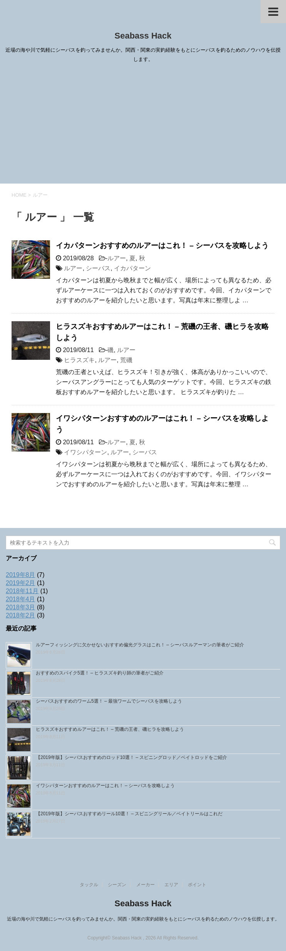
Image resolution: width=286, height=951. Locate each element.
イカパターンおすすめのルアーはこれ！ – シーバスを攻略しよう (162, 245)
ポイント (197, 884)
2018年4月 (20, 599)
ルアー (116, 258)
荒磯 (126, 360)
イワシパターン (85, 452)
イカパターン (132, 268)
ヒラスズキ (79, 360)
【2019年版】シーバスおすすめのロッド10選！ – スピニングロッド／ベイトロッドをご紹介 (131, 757)
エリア (171, 884)
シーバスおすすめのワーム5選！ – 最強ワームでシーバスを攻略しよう (109, 701)
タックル (89, 884)
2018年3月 (20, 607)
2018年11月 (22, 591)
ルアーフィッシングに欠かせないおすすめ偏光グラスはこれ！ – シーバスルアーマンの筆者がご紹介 (140, 644)
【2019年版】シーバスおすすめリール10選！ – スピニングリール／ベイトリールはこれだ (129, 813)
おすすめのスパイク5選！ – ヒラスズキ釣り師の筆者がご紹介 (100, 673)
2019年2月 (20, 583)
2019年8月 (20, 575)
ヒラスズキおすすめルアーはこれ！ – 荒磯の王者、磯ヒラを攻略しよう (110, 729)
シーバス (98, 268)
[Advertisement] (143, 126)
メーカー (145, 884)
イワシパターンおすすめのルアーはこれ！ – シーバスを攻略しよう (105, 785)
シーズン (117, 884)
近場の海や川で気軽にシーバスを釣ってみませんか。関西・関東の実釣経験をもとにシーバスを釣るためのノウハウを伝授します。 (143, 919)
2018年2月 (20, 615)
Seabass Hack (143, 35)
